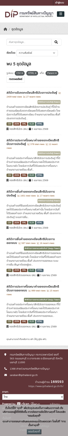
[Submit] (56, 42)
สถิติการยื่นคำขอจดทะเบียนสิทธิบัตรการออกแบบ (31, 241)
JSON (16, 124)
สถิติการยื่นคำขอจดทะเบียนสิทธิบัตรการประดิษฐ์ (31, 193)
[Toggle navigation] (60, 14)
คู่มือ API (42, 339)
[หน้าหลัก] (5, 29)
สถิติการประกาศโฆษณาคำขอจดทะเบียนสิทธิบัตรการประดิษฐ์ (33, 142)
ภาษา (5, 392)
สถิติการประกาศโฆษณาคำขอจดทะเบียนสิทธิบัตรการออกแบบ (33, 288)
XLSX (31, 124)
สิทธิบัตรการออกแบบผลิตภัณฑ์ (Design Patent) (42, 248)
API (31, 339)
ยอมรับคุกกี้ (34, 431)
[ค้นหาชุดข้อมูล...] (29, 42)
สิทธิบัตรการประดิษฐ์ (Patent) (49, 102)
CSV (9, 124)
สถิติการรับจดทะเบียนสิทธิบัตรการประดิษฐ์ (32, 92)
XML (24, 124)
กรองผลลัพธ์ (15, 79)
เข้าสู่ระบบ (59, 3)
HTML (39, 124)
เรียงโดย (11, 53)
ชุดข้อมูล (17, 29)
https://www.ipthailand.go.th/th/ (46, 386)
